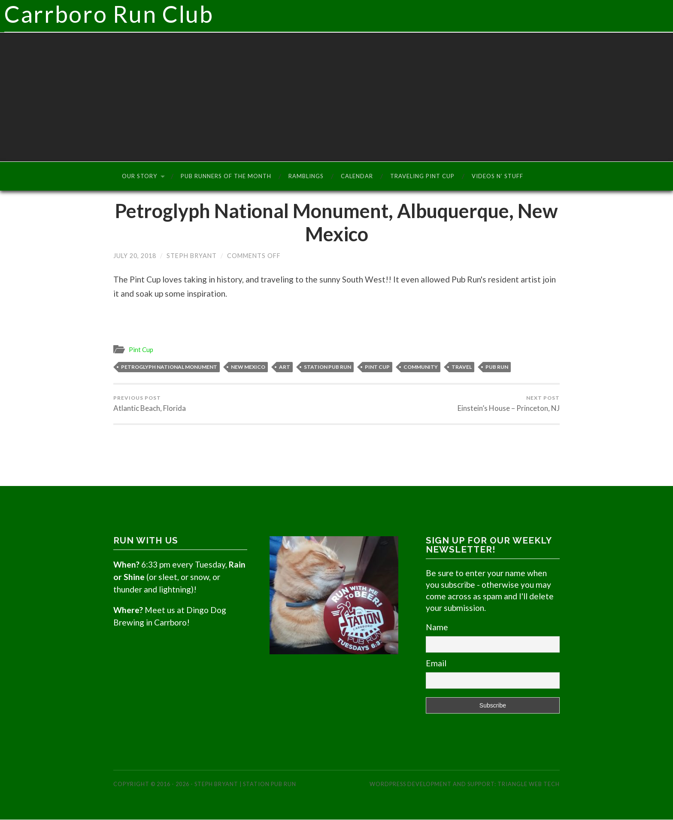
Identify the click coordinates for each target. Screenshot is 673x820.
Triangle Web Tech (528, 784)
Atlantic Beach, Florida (149, 404)
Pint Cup (141, 350)
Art (284, 367)
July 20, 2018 (134, 256)
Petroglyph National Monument (169, 367)
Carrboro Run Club (338, 16)
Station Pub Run (327, 367)
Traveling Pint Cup (422, 176)
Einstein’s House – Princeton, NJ (509, 404)
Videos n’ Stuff (497, 176)
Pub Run (496, 367)
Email (436, 663)
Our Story (139, 176)
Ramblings (306, 176)
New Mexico (248, 367)
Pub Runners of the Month (226, 176)
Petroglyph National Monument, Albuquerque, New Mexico (336, 223)
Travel (462, 367)
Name (437, 627)
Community (420, 367)
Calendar (357, 176)
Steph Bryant (192, 256)
